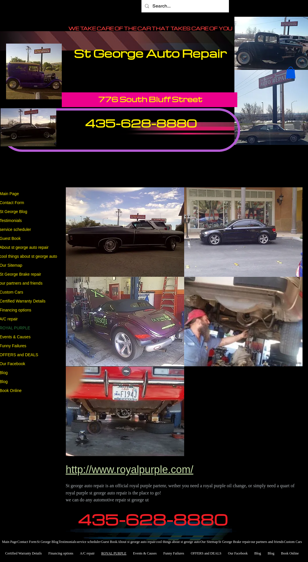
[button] (291, 73)
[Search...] (184, 6)
